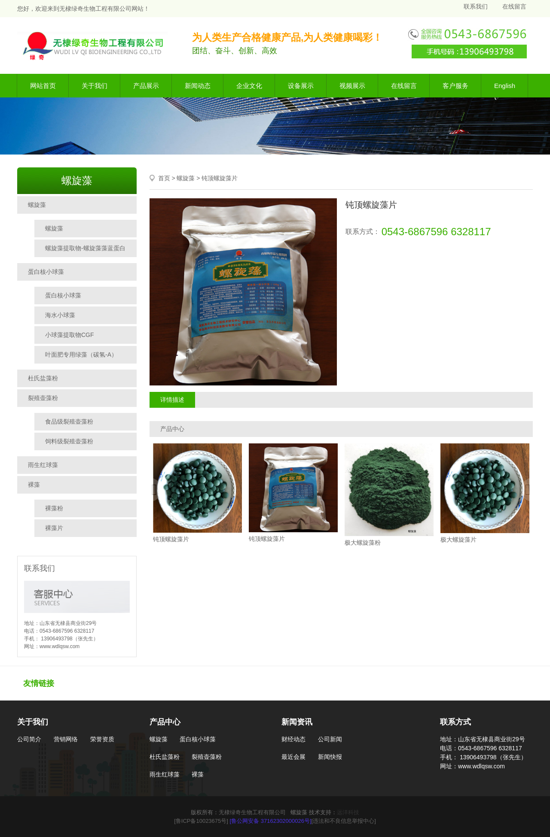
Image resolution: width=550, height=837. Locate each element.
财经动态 (293, 739)
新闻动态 (198, 85)
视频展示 (352, 85)
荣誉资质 (102, 739)
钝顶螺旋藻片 (220, 178)
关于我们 (94, 85)
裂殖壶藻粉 (43, 397)
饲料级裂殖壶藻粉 (69, 441)
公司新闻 (330, 739)
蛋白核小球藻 (46, 271)
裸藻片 (54, 528)
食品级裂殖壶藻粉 (69, 421)
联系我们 (476, 6)
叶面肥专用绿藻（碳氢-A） (81, 354)
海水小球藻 (60, 315)
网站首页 (43, 85)
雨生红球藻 (43, 464)
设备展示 (301, 85)
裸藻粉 (54, 508)
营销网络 (66, 739)
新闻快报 (330, 756)
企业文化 (249, 85)
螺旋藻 (37, 204)
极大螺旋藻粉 (363, 542)
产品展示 (146, 85)
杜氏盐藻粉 (43, 378)
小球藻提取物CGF (69, 334)
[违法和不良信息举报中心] (344, 821)
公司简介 (29, 739)
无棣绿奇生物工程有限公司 (252, 812)
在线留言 (514, 6)
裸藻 (34, 484)
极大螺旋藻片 (458, 539)
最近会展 (293, 756)
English (504, 85)
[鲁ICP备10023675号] (201, 821)
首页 (164, 178)
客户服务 (455, 85)
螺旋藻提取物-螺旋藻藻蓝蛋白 (85, 248)
